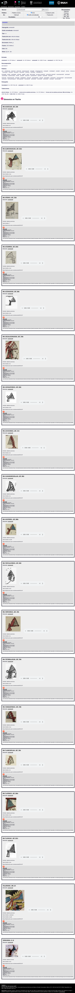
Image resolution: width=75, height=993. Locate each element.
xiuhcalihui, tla (39, 71)
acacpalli (22, 74)
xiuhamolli (18, 70)
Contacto (3, 984)
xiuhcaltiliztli (46, 77)
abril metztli (32, 73)
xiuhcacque (4, 71)
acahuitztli (45, 74)
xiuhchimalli (53, 77)
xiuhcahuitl (21, 71)
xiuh (2, 70)
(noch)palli (4, 73)
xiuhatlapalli (52, 70)
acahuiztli (50, 74)
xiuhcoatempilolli (68, 77)
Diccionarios (11, 6)
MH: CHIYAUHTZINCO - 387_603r (12, 386)
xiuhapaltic (46, 70)
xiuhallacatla (7, 70)
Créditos (23, 6)
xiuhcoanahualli (60, 77)
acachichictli (4, 74)
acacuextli (27, 74)
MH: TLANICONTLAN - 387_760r (12, 749)
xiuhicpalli (51, 78)
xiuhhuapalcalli (20, 78)
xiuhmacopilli (57, 78)
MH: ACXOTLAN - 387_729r (10, 106)
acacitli (17, 74)
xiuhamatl (13, 70)
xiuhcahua (16, 71)
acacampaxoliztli (60, 73)
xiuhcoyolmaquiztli (12, 78)
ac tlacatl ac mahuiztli (50, 73)
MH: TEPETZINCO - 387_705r (11, 611)
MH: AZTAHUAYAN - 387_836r (11, 291)
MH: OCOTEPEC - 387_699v (10, 518)
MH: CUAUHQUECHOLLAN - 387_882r (13, 475)
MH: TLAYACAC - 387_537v (10, 837)
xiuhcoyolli (4, 78)
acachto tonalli (11, 74)
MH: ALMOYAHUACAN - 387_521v (12, 148)
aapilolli (23, 73)
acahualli (40, 74)
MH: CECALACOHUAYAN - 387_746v (13, 336)
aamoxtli (19, 73)
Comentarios (62, 991)
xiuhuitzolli (10, 108)
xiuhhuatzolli (27, 78)
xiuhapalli (32, 70)
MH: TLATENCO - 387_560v (10, 792)
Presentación (4, 6)
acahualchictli (34, 74)
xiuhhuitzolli (45, 78)
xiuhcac (67, 70)
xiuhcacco (72, 70)
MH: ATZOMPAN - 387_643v (10, 246)
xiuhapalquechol (38, 70)
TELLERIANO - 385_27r (9, 885)
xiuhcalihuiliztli (35, 77)
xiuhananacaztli (25, 70)
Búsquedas (17, 6)
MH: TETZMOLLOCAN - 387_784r (12, 658)
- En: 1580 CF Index (39, 59)
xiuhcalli (41, 77)
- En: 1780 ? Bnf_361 (55, 59)
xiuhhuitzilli (39, 78)
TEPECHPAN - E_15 (8, 939)
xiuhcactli (11, 71)
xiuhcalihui (33, 71)
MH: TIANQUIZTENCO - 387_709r (12, 706)
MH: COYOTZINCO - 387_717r (11, 430)
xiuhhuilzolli (33, 78)
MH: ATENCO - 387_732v (10, 196)
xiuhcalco (27, 71)
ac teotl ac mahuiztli (40, 73)
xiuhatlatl (58, 70)
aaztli (28, 73)
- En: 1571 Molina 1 (9, 59)
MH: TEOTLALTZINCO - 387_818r (12, 562)
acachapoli (67, 73)
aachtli (8, 73)
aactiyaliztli (13, 73)
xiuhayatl (63, 70)
